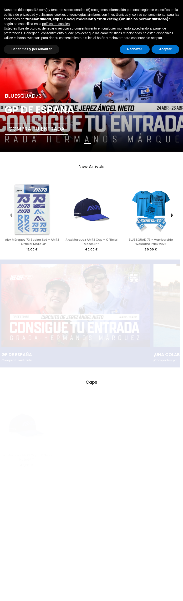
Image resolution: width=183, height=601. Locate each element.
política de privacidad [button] (19, 14)
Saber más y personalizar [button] (31, 49)
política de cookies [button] (56, 24)
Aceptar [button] (165, 49)
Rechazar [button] (134, 49)
